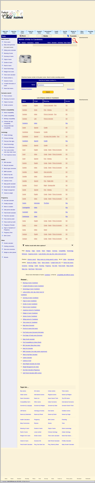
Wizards (6, 257)
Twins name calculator (9, 74)
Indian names (23, 394)
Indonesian (37, 203)
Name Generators (24, 398)
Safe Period (31, 269)
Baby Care (24, 269)
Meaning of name (8, 53)
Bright (45, 185)
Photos (34, 478)
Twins (39, 262)
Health (36, 265)
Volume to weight (8, 193)
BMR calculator (8, 171)
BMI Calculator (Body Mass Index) (31, 345)
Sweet (49, 149)
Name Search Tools (53, 398)
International (71, 259)
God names (51, 410)
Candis (24, 194)
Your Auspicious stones (10, 155)
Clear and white (48, 172)
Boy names (23, 391)
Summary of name (8, 56)
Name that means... (9, 88)
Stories (50, 423)
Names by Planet (38, 414)
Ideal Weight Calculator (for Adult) (31, 363)
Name (49, 42)
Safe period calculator (9, 209)
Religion (48, 250)
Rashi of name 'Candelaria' (29, 307)
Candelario (25, 141)
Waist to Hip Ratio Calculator (30, 354)
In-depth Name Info (56, 262)
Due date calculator (9, 200)
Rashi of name (7, 65)
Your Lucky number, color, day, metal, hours (10, 151)
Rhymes (36, 423)
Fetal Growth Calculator (26, 444)
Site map (46, 478)
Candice (24, 163)
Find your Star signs (9, 141)
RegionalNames (39, 32)
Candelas (24, 145)
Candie (24, 189)
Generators (30, 42)
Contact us (60, 478)
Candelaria (25, 132)
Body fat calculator (8, 165)
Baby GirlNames (5, 32)
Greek (35, 110)
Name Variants (45, 262)
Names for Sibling (31, 262)
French (36, 185)
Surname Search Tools (67, 405)
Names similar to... (8, 78)
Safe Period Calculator (54, 441)
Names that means (68, 262)
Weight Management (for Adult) (31, 367)
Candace (24, 105)
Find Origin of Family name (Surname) (32, 335)
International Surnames (68, 402)
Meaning (28, 250)
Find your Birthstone (9, 147)
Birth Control (7, 235)
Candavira (25, 123)
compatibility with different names (65, 274)
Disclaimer (79, 478)
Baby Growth (69, 265)
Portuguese (37, 132)
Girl (66, 105)
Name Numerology (9, 68)
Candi (23, 149)
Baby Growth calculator (29, 339)
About (52, 478)
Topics (69, 42)
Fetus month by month (9, 222)
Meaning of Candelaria (27, 89)
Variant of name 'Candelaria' (30, 316)
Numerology (70, 250)
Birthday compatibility (9, 118)
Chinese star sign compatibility (8, 122)
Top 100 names (66, 398)
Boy (67, 123)
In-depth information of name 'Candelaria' (33, 286)
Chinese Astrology (8, 138)
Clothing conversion (9, 246)
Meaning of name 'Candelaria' (30, 283)
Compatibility (62, 250)
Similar (37, 42)
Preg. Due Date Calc (39, 444)
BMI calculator (7, 162)
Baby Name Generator (28, 325)
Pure (55, 105)
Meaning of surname (9, 99)
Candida (24, 172)
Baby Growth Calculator (68, 444)
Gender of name (8, 62)
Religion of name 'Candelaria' (30, 313)
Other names (37, 402)
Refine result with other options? (34, 245)
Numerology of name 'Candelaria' (31, 289)
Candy (45, 149)
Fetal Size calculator (9, 216)
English (36, 105)
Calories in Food (27, 360)
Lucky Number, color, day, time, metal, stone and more (52, 254)
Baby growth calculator (10, 184)
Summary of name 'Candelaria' (30, 297)
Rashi (43, 250)
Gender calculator (8, 243)
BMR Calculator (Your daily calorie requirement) (35, 351)
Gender (38, 250)
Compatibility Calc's (25, 402)
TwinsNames (22, 32)
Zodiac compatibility (9, 115)
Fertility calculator (8, 203)
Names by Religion (67, 394)
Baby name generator (9, 44)
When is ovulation (8, 206)
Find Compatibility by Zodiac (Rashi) (32, 342)
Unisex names (51, 391)
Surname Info (37, 441)
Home (6, 478)
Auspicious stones (32, 254)
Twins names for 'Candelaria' (30, 322)
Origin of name (8, 59)
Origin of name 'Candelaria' (30, 301)
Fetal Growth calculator (10, 212)
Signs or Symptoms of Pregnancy (9, 229)
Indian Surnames (52, 402)
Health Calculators (25, 419)
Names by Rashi (52, 414)
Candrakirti (25, 212)
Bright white (50, 181)
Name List (36, 398)
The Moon (46, 203)
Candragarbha (26, 207)
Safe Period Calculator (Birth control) (32, 373)
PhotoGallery (82, 32)
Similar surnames (8, 105)
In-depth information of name (9, 84)
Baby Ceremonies (24, 423)
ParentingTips (90, 32)
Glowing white (51, 185)
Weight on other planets (10, 252)
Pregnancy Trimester (9, 225)
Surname (54, 42)
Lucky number (37, 432)
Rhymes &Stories (73, 32)
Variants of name (8, 81)
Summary (54, 250)
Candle (45, 127)
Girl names (37, 391)
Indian (35, 114)
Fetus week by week (9, 219)
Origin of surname (8, 102)
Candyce (24, 234)
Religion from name (9, 71)
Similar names (37, 435)
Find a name (7, 42)
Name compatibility (9, 112)
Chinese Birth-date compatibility (8, 127)
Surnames (24, 265)
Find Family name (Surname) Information (33, 332)
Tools (65, 42)
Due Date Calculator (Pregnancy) (31, 370)
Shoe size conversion (9, 249)
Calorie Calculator (27, 357)
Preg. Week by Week (53, 444)
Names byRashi (30, 32)
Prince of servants (48, 105)
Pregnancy (48, 265)
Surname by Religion (39, 405)
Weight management (9, 190)
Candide (24, 185)
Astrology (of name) (39, 410)
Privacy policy (69, 478)
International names (39, 394)
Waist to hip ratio (8, 174)
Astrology (60, 42)
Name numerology (66, 428)
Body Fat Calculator (28, 348)
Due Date (54, 265)
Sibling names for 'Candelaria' (30, 319)
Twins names (65, 391)
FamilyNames (56, 32)
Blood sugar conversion (10, 168)
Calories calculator (8, 177)
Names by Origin (66, 414)
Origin (33, 250)
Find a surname (8, 96)
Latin (35, 118)
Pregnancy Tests (8, 232)
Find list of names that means (30, 328)
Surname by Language (26, 405)
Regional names (52, 394)
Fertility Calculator (66, 441)
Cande (24, 127)
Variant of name (24, 441)
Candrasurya (25, 216)
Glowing (49, 110)
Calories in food (8, 180)
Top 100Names (65, 32)
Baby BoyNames (13, 32)
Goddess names (66, 410)
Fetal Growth (61, 265)
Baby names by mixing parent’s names (47, 259)
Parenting (41, 265)
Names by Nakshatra (25, 414)
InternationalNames (48, 32)
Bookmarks (88, 478)
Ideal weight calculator (9, 187)
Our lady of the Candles (50, 136)
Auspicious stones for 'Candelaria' (31, 310)
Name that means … (67, 435)
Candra (24, 203)
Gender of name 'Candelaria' (30, 304)
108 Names (23, 410)
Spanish (36, 127)
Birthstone (24, 254)
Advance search (70, 89)
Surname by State (52, 405)
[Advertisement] (70, 14)
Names (24, 42)
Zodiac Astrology (8, 135)
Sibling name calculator (10, 50)
